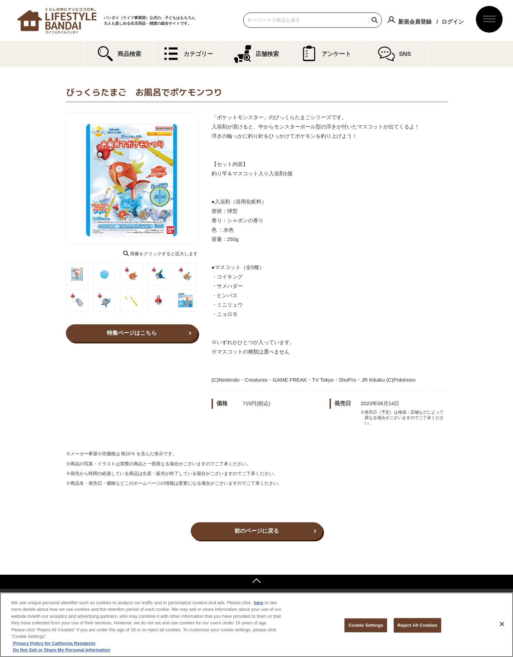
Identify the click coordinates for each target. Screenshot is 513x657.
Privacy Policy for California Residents (54, 643)
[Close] (502, 624)
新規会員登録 (414, 22)
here (258, 602)
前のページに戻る (256, 531)
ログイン (453, 22)
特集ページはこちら (132, 333)
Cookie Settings (366, 625)
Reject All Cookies (417, 625)
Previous (61, 178)
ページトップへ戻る (256, 582)
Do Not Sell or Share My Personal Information (61, 649)
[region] (256, 624)
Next (202, 178)
